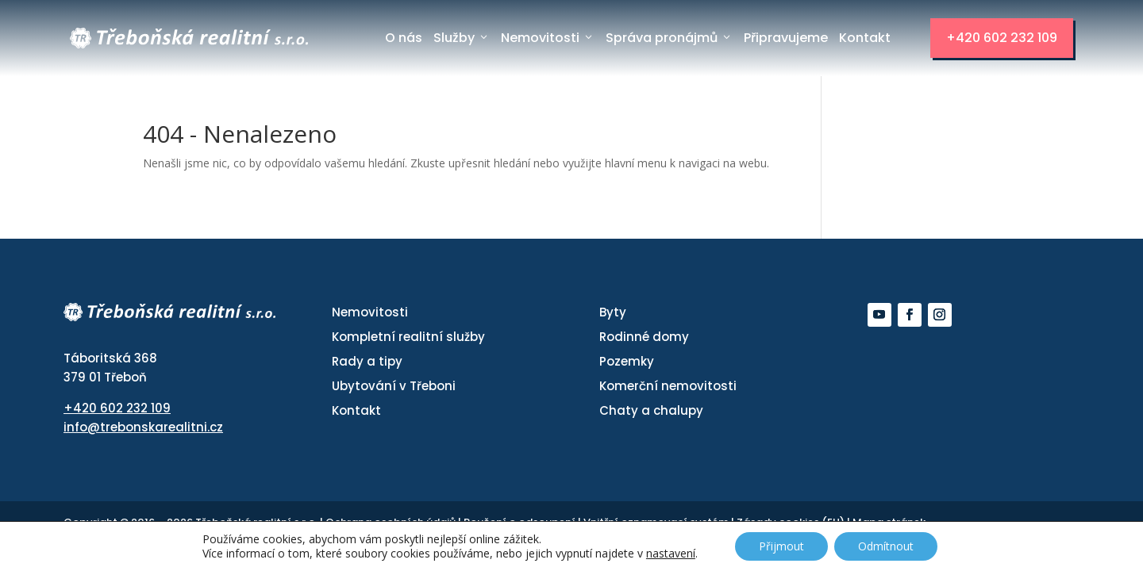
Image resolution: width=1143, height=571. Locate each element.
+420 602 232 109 (1001, 38)
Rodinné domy (644, 336)
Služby (461, 38)
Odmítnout (886, 546)
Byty (612, 312)
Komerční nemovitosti (668, 385)
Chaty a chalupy (651, 410)
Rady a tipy (367, 361)
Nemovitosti (548, 38)
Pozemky (626, 361)
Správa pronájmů (669, 38)
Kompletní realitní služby (408, 336)
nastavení (670, 553)
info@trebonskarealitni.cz (143, 427)
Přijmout (781, 546)
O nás (403, 38)
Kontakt (865, 38)
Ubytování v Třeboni (394, 385)
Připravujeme (786, 38)
